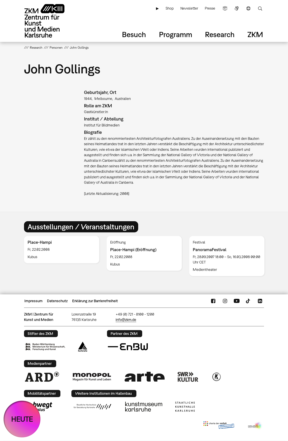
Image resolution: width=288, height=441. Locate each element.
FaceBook (213, 301)
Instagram (225, 301)
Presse (210, 8)
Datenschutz (57, 301)
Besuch (134, 34)
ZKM (255, 34)
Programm (175, 34)
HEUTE (22, 419)
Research (220, 34)
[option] (61, 249)
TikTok (248, 301)
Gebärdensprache (237, 8)
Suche (260, 8)
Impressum (33, 301)
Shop (170, 8)
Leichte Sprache (225, 8)
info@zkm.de (126, 320)
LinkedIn (260, 301)
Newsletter (189, 8)
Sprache (248, 8)
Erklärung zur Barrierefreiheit (95, 301)
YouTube (237, 301)
